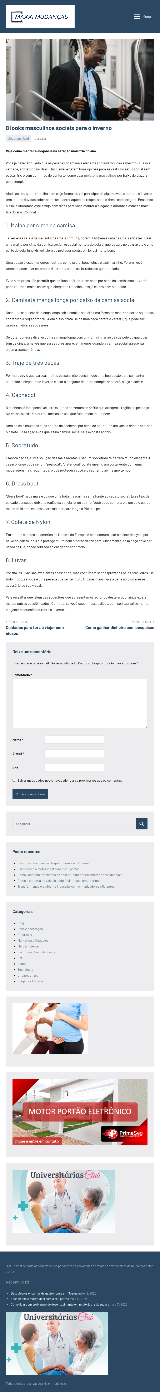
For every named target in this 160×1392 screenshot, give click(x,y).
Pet (20, 958)
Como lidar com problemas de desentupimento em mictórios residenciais (70, 875)
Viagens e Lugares (31, 981)
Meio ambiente (28, 946)
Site (15, 768)
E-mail (18, 753)
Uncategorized (18, 138)
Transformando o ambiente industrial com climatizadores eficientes (66, 886)
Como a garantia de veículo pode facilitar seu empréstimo (59, 880)
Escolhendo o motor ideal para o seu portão (49, 869)
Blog (21, 923)
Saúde (22, 964)
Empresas (25, 934)
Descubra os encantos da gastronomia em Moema (53, 863)
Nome (17, 740)
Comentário (22, 675)
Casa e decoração (30, 929)
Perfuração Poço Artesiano (37, 952)
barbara (40, 138)
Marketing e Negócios (33, 940)
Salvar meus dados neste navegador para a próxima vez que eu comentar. (70, 780)
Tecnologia (25, 969)
